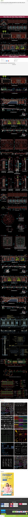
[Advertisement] (14, 10)
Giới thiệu (7, 499)
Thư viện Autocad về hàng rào (4, 63)
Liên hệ (21, 499)
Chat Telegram (3, 510)
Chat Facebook (3, 512)
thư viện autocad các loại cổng (11, 63)
